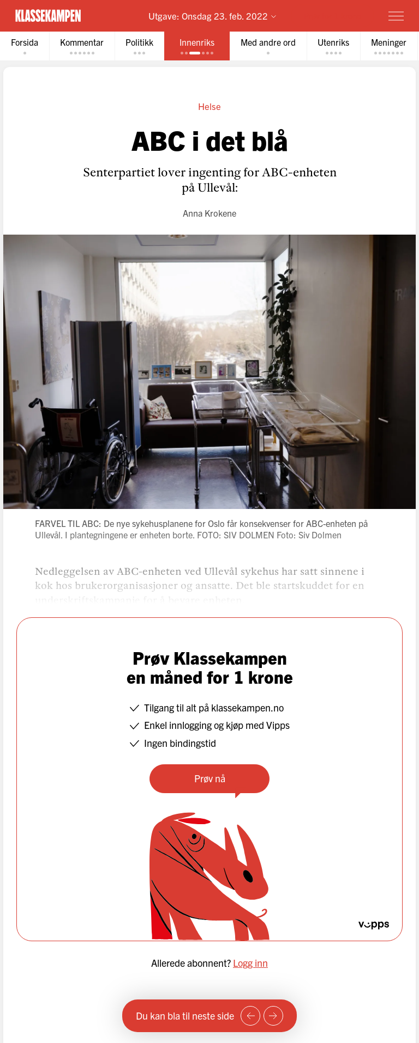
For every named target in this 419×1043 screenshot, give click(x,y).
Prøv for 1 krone (332, 15)
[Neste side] (273, 1016)
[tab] (24, 46)
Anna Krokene (209, 212)
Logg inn (250, 962)
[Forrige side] (250, 1016)
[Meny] (396, 16)
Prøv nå (209, 778)
